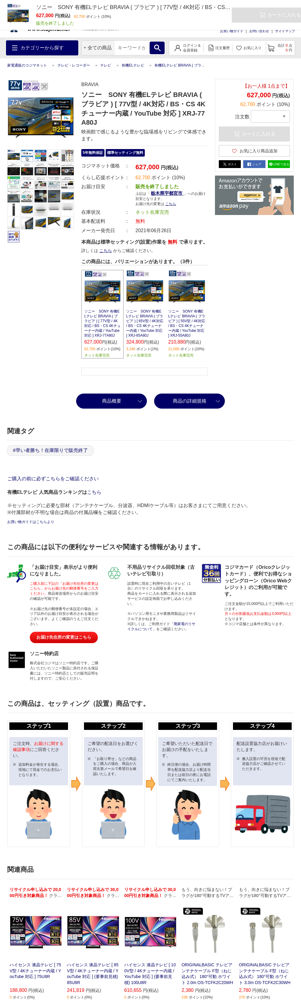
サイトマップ (285, 31)
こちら (170, 204)
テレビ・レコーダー (73, 65)
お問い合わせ (259, 31)
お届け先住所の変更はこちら (63, 637)
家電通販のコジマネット (27, 65)
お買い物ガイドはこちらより (30, 522)
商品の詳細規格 (189, 400)
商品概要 (111, 400)
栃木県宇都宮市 (167, 193)
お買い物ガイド (231, 31)
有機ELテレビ (133, 65)
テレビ (105, 65)
